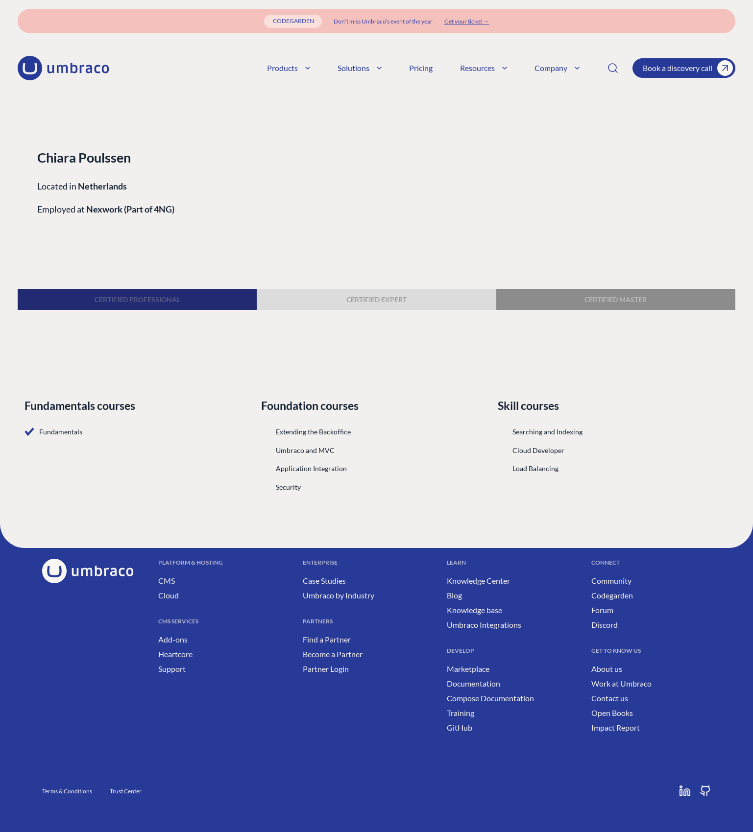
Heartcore (175, 654)
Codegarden (612, 595)
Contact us (609, 698)
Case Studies (324, 580)
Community (611, 580)
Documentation (473, 683)
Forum (602, 610)
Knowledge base (474, 610)
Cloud (168, 595)
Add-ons (173, 639)
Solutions (360, 67)
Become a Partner (333, 654)
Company (557, 67)
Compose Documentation (490, 698)
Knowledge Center (478, 580)
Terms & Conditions (67, 791)
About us (606, 668)
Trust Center (126, 791)
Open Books (612, 712)
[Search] (613, 68)
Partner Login (326, 668)
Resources (483, 67)
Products (288, 67)
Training (460, 712)
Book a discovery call (688, 68)
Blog (454, 595)
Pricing (421, 67)
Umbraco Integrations (484, 624)
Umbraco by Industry (338, 595)
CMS (166, 580)
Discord (604, 624)
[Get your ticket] (466, 21)
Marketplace (468, 668)
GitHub (459, 727)
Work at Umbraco (621, 683)
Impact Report (615, 727)
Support (172, 668)
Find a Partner (327, 639)
